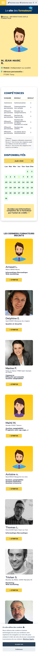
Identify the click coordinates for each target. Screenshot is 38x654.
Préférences (19, 649)
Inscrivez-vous (13, 3)
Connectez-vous (26, 3)
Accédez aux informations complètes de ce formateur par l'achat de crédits (19, 211)
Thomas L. (12, 527)
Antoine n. (12, 474)
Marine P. (11, 368)
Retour (4, 17)
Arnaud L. (12, 267)
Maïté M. (11, 423)
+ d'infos (14, 280)
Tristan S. (11, 577)
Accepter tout (19, 644)
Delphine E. (13, 318)
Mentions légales (28, 639)
